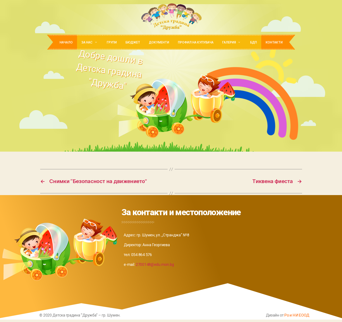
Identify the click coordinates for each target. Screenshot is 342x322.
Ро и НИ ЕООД (296, 315)
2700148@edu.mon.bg (155, 264)
